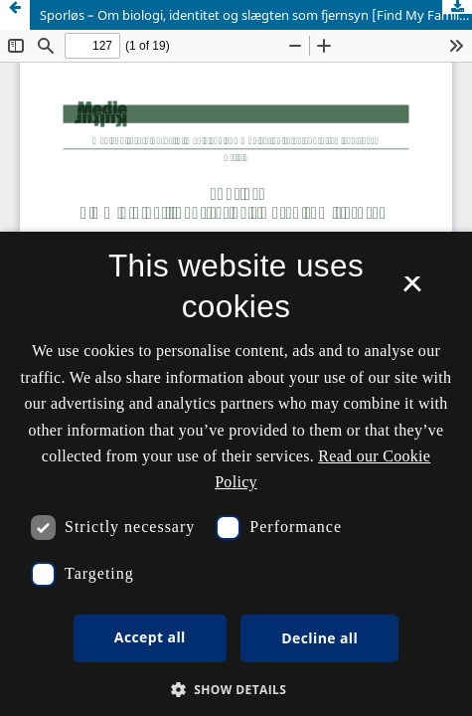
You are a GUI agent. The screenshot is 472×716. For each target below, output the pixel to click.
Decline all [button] (319, 637)
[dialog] (236, 474)
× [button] (411, 290)
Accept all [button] (150, 636)
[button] (236, 689)
